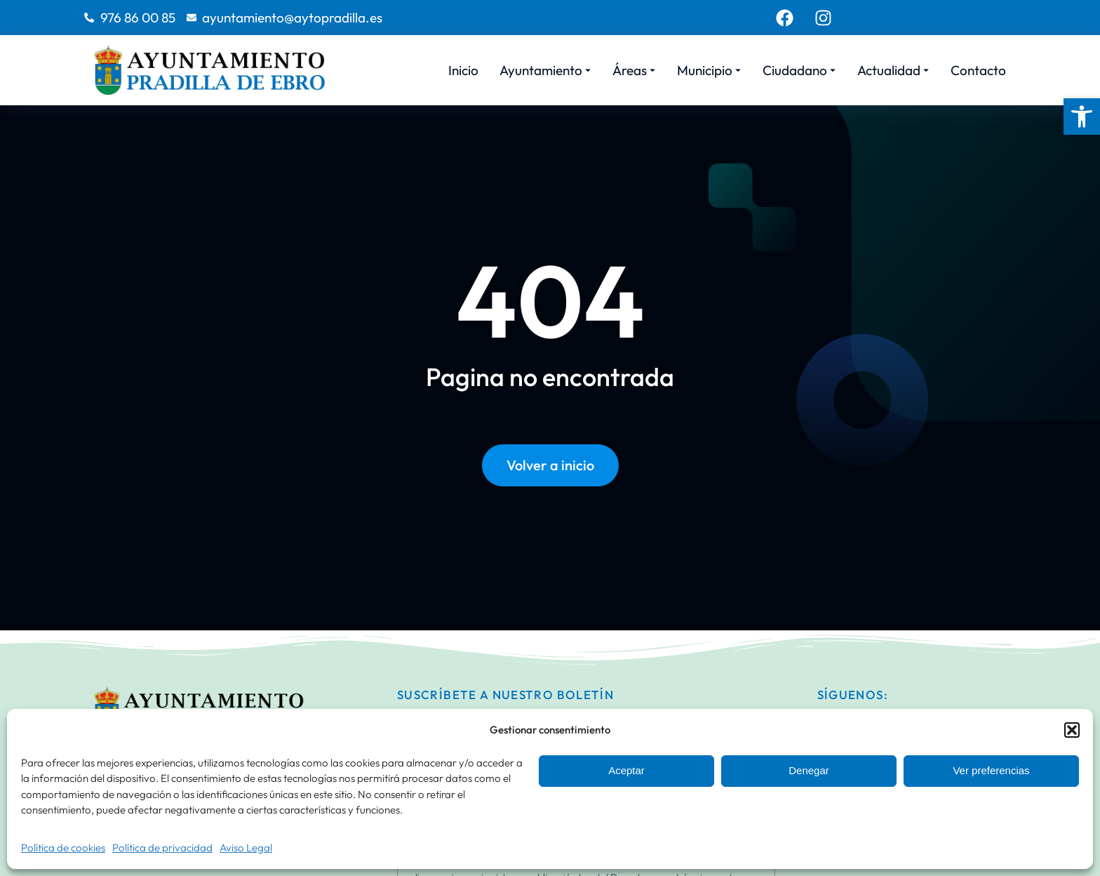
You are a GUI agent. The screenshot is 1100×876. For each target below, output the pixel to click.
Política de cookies (63, 847)
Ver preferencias (991, 770)
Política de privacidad (162, 847)
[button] (1082, 116)
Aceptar (626, 770)
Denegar (809, 770)
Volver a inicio (550, 465)
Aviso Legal (246, 847)
